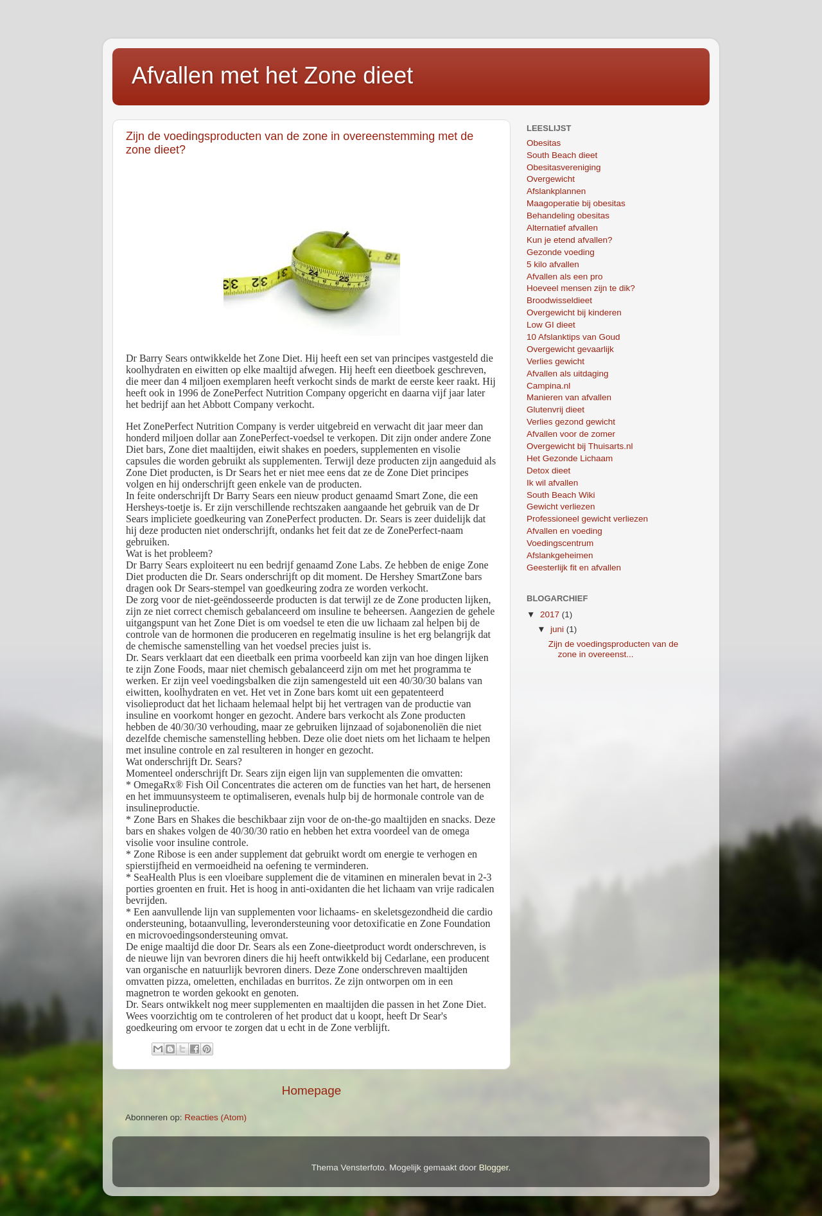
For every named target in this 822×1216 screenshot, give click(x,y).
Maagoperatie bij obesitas (576, 203)
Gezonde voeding (561, 252)
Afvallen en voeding (564, 531)
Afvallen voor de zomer (571, 434)
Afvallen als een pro (565, 276)
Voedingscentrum (560, 543)
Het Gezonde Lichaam (570, 458)
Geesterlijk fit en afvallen (574, 567)
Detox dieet (548, 470)
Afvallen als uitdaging (568, 373)
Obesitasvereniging (564, 167)
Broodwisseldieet (559, 300)
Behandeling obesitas (568, 215)
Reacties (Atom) (215, 1117)
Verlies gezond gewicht (571, 422)
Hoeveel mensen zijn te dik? (581, 288)
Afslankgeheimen (560, 555)
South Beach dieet (562, 155)
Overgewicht (551, 179)
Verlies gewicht (555, 361)
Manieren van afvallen (569, 397)
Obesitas (544, 143)
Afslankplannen (556, 191)
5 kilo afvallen (553, 264)
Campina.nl (548, 386)
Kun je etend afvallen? (570, 240)
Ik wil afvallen (552, 483)
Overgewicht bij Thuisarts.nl (580, 446)
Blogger (494, 1167)
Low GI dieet (551, 325)
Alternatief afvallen (562, 228)
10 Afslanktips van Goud (573, 337)
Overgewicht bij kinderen (574, 312)
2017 (551, 614)
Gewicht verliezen (561, 506)
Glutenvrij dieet (555, 409)
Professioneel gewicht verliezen (587, 519)
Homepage (311, 1090)
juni (558, 629)
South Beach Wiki (561, 495)
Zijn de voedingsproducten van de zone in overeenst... (613, 649)
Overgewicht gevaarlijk (570, 349)
